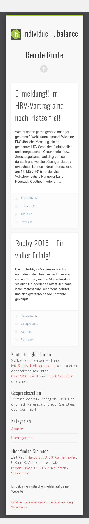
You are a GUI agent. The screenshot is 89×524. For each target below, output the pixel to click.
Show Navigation (76, 61)
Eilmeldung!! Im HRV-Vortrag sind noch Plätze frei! (39, 105)
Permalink (27, 222)
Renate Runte (29, 198)
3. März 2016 (29, 206)
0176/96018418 (24, 376)
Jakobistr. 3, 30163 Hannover (52, 457)
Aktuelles (26, 214)
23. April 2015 (29, 324)
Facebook (44, 69)
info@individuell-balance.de (33, 365)
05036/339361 (61, 376)
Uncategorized (21, 438)
